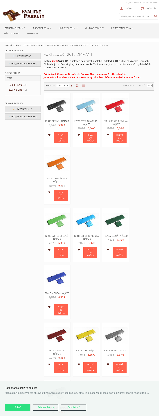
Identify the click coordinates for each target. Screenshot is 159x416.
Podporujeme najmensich (128, 375)
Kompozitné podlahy (122, 28)
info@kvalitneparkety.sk (23, 63)
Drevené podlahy (42, 28)
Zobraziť (141, 85)
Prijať (18, 407)
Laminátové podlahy (14, 28)
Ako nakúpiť (89, 379)
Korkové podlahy (68, 28)
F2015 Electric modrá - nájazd (85, 178)
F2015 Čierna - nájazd (56, 120)
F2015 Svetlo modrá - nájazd (84, 122)
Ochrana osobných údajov (58, 363)
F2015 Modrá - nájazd (141, 178)
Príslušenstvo (11, 33)
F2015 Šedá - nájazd (141, 232)
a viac (18, 89)
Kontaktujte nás (15, 363)
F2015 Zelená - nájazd (113, 178)
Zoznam (82, 85)
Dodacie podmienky (92, 367)
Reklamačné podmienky (94, 371)
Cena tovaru (89, 375)
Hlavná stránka (13, 45)
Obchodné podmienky (94, 363)
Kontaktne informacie (127, 367)
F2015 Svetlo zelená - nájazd (56, 178)
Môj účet (11, 367)
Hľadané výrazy (15, 375)
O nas (119, 363)
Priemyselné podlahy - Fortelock (63, 45)
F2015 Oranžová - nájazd (141, 122)
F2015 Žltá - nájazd (84, 232)
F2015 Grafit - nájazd (113, 232)
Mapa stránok (14, 371)
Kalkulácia (121, 379)
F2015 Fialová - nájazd (56, 291)
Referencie (32, 33)
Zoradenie (50, 85)
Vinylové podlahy (94, 28)
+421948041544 (22, 55)
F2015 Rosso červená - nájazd (113, 122)
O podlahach (122, 371)
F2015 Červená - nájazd (56, 234)
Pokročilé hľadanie (17, 379)
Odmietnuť (73, 407)
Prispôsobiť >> (46, 407)
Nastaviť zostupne (72, 85)
